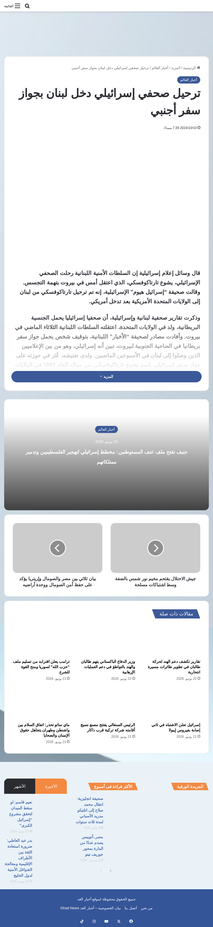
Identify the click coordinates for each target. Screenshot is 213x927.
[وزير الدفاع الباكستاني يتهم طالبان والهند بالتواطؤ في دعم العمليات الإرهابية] (106, 640)
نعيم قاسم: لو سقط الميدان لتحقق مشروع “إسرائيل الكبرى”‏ (20, 814)
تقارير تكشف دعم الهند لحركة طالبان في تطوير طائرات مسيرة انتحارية (174, 666)
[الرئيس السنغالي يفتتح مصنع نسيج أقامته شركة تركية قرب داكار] (106, 703)
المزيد (176, 68)
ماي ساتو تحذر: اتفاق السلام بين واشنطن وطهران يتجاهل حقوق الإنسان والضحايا (44, 730)
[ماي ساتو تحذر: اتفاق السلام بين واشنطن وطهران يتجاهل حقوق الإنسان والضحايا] (41, 703)
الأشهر (20, 786)
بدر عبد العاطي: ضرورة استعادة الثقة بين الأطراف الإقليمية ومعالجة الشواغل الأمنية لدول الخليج (18, 858)
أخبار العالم (160, 68)
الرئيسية (191, 68)
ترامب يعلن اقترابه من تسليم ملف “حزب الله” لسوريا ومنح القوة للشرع (41, 666)
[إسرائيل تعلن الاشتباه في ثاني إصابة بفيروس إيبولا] (171, 703)
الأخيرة (51, 786)
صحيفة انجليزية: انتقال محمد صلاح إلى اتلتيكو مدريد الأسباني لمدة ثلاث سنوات (89, 810)
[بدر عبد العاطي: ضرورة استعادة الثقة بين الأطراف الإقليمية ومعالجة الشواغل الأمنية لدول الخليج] (51, 848)
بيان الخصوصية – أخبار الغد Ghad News (90, 908)
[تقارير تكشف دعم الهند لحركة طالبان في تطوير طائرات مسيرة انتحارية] (171, 640)
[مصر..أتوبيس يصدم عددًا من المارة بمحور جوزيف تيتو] (122, 844)
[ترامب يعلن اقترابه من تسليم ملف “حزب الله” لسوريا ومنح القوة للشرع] (41, 640)
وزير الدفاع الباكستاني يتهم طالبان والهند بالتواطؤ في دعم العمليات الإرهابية (108, 666)
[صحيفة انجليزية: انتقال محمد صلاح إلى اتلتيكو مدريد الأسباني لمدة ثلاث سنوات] (122, 806)
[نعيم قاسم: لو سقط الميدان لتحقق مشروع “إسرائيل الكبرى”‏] (51, 809)
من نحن (147, 908)
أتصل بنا (131, 908)
